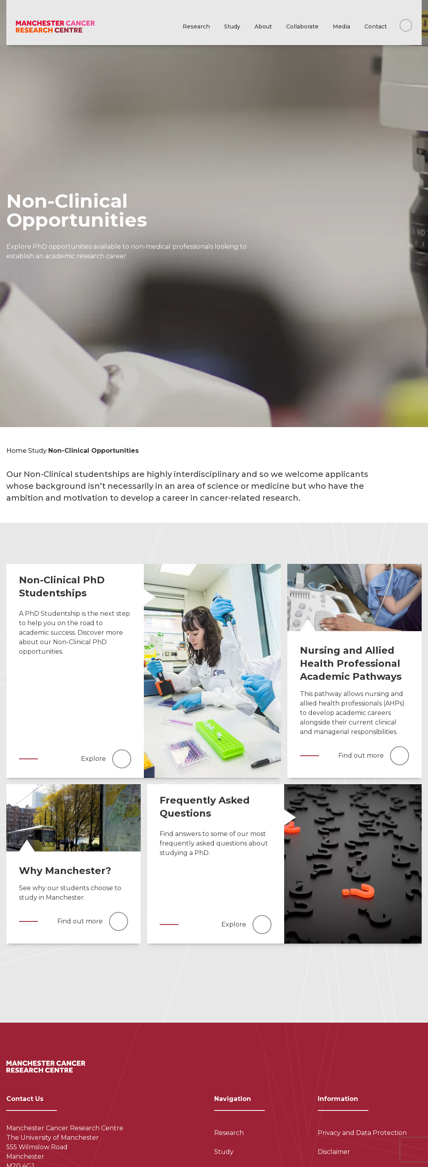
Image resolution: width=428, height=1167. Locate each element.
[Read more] (212, 671)
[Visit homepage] (55, 27)
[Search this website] (406, 25)
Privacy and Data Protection (362, 1133)
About (263, 26)
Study (232, 26)
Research (196, 26)
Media (341, 26)
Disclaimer (334, 1152)
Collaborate (302, 26)
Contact (375, 26)
